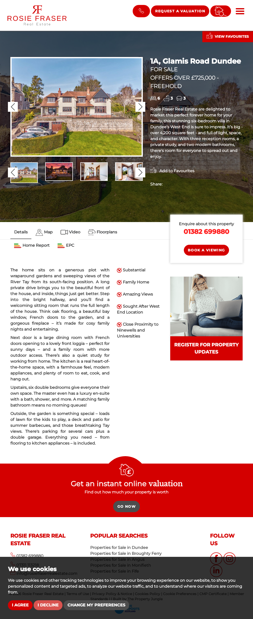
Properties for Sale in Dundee (119, 547)
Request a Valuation (180, 11)
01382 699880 (206, 231)
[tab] (44, 232)
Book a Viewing (206, 250)
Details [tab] (21, 232)
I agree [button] (20, 605)
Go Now (126, 506)
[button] (13, 107)
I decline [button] (48, 605)
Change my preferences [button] (96, 605)
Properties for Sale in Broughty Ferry (126, 553)
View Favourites (228, 36)
